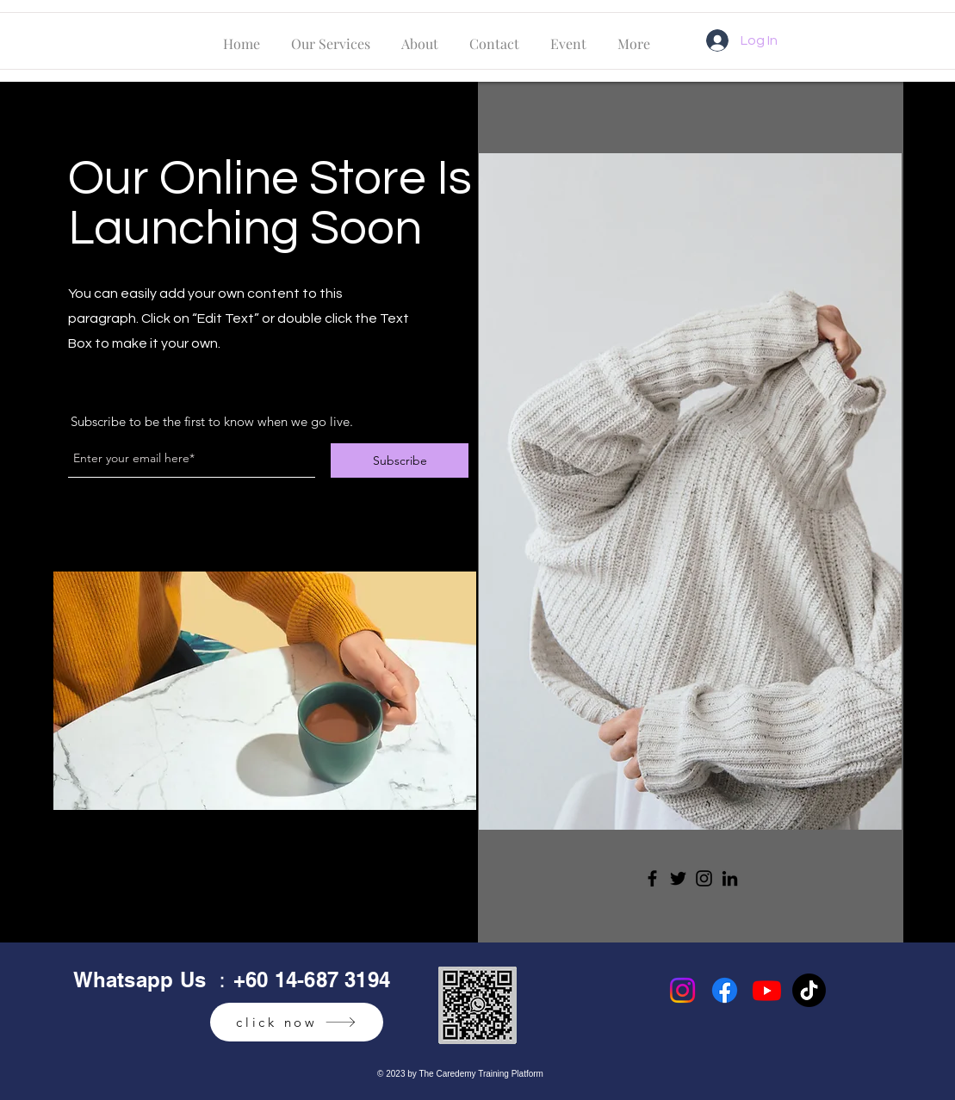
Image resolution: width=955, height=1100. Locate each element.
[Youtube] (767, 990)
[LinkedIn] (730, 878)
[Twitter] (678, 878)
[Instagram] (704, 878)
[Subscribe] (399, 460)
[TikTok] (809, 990)
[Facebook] (652, 878)
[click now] (296, 1022)
